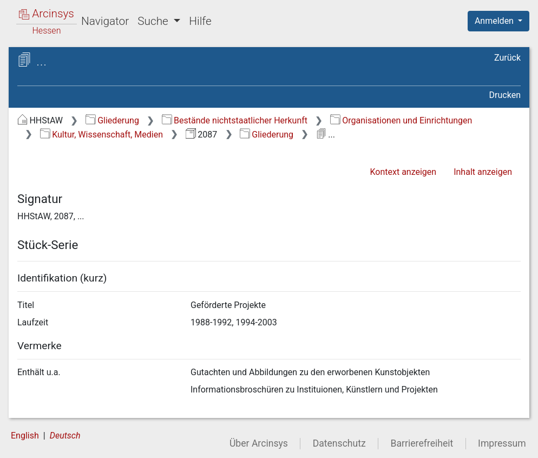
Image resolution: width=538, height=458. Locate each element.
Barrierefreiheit (422, 443)
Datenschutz (339, 443)
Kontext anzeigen (403, 172)
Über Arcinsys (258, 443)
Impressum (502, 443)
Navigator (105, 21)
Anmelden (495, 21)
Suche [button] (154, 21)
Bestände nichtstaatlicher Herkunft (234, 120)
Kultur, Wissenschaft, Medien (101, 134)
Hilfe (200, 21)
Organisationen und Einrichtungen (401, 120)
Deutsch (65, 435)
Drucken (505, 95)
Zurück (507, 58)
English (25, 435)
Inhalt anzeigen (483, 172)
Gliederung (112, 120)
